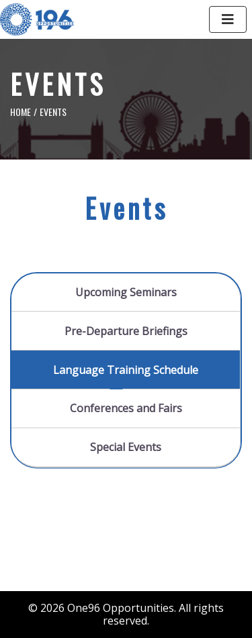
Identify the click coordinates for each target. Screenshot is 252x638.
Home (20, 112)
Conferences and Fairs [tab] (126, 408)
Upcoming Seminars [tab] (126, 292)
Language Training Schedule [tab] (125, 370)
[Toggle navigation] (228, 19)
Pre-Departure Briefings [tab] (126, 331)
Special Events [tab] (125, 447)
